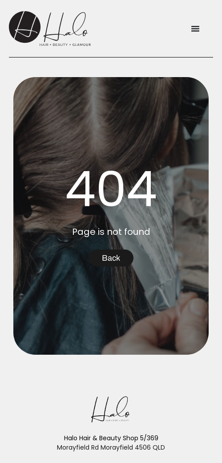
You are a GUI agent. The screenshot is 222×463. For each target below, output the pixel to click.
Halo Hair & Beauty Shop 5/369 (111, 438)
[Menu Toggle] (195, 28)
